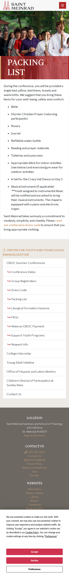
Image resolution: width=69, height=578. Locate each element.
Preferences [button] (51, 536)
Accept (34, 552)
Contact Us (14, 394)
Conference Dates (22, 272)
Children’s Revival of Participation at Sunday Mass (30, 383)
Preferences (35, 569)
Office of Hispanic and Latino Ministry (31, 371)
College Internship (19, 353)
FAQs (13, 317)
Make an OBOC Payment (26, 326)
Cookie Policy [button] (31, 532)
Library (34, 496)
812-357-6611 (34, 452)
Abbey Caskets (34, 492)
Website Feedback (34, 459)
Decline (34, 560)
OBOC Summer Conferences (26, 263)
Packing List (17, 299)
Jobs (34, 471)
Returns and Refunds (34, 467)
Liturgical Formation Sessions (28, 308)
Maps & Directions (34, 435)
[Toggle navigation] (62, 5)
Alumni (34, 500)
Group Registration (22, 281)
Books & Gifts (34, 508)
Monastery (34, 489)
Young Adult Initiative (20, 362)
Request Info (18, 344)
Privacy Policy (35, 463)
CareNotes (34, 504)
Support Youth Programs (26, 335)
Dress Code (17, 290)
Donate (34, 475)
